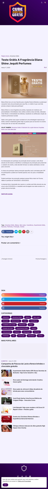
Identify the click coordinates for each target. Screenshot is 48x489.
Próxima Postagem (41, 259)
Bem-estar (23, 225)
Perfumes (10, 226)
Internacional (6, 332)
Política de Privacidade (24, 481)
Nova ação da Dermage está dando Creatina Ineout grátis (28, 381)
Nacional (3, 226)
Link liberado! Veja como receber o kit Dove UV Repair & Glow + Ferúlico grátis (28, 408)
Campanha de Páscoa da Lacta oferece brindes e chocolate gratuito (22, 365)
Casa (25, 321)
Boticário (5, 321)
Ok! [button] (5, 485)
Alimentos (6, 317)
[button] (3, 2)
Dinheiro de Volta (8, 328)
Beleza (17, 225)
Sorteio (22, 226)
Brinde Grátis (16, 321)
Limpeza (17, 332)
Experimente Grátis (39, 225)
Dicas (31, 324)
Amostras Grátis (14, 56)
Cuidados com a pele (9, 324)
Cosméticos (30, 225)
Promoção (16, 226)
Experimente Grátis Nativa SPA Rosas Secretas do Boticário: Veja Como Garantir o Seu (29, 371)
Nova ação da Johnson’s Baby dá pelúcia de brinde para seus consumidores (27, 390)
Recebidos (31, 335)
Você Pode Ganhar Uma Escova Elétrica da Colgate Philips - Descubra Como (27, 399)
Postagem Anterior (7, 259)
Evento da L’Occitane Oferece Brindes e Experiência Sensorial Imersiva (26, 417)
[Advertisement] (24, 40)
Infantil (34, 328)
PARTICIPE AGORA (6, 194)
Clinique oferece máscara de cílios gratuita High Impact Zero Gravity (29, 427)
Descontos (22, 324)
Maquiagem (26, 332)
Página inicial (5, 56)
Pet (14, 335)
